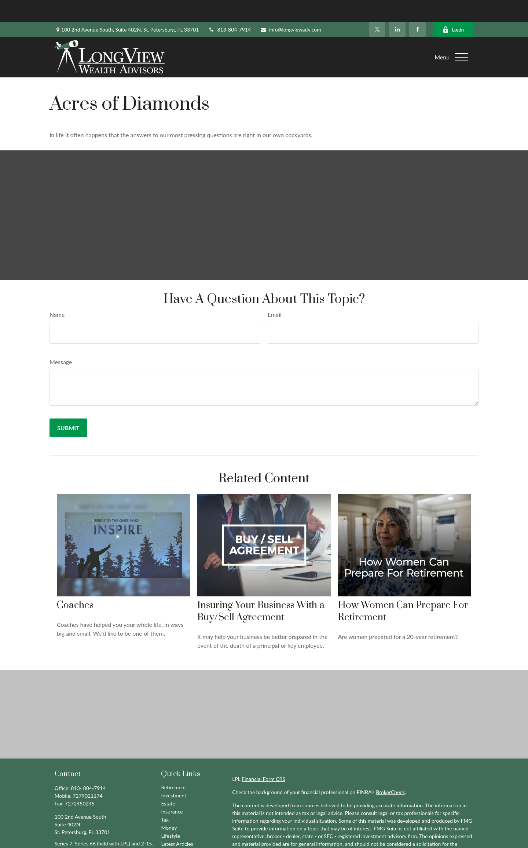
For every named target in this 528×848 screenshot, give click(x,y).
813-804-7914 (229, 7)
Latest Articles (177, 822)
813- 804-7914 (88, 766)
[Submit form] (68, 405)
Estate (168, 781)
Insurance (172, 789)
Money (169, 806)
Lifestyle (170, 814)
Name (57, 292)
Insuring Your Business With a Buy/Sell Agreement (260, 589)
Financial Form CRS (263, 757)
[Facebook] (417, 7)
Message (61, 339)
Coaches (75, 583)
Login (453, 7)
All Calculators (177, 838)
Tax (165, 797)
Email (275, 292)
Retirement (173, 765)
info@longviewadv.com (290, 7)
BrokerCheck (390, 770)
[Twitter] (377, 7)
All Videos (172, 830)
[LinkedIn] (397, 7)
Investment (173, 773)
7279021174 (88, 774)
